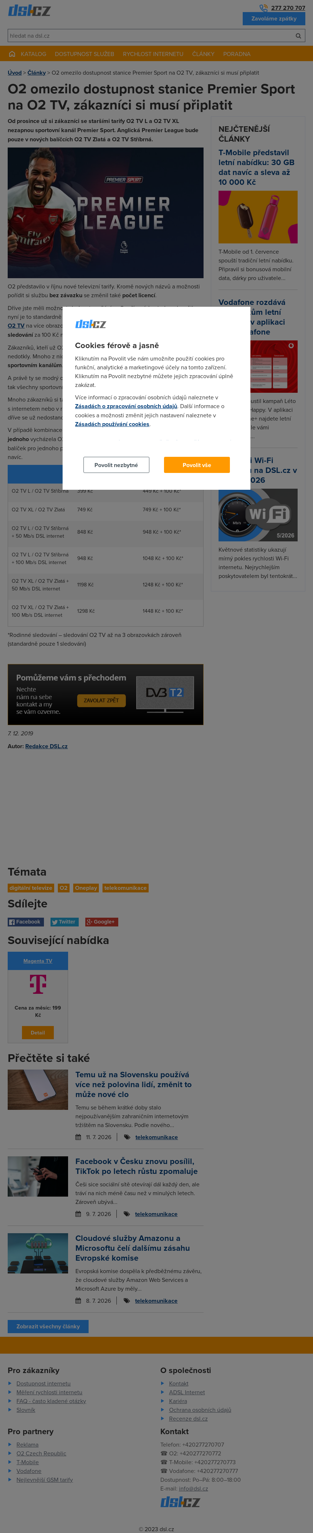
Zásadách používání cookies (112, 424)
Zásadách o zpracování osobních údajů (126, 406)
